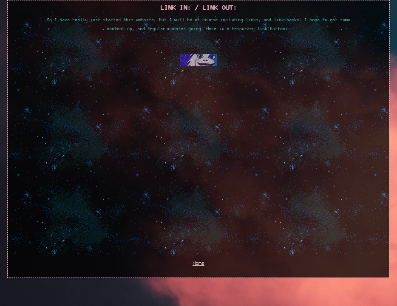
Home (198, 263)
